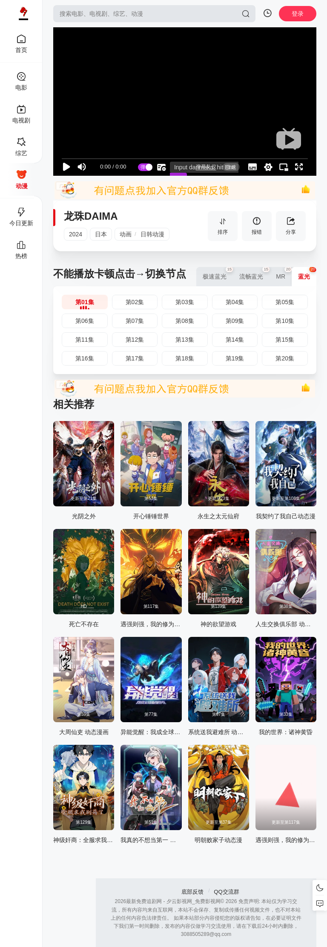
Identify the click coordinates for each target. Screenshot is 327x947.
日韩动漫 (152, 234)
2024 (75, 234)
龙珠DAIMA (91, 216)
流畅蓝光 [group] (254, 273)
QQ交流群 (226, 892)
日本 (101, 234)
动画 (126, 234)
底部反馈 (192, 892)
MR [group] (284, 273)
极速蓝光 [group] (218, 273)
